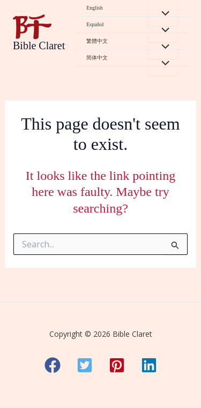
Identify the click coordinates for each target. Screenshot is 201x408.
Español (94, 24)
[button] (52, 365)
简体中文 (97, 58)
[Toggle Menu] (162, 13)
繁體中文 (97, 41)
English (94, 8)
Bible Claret (39, 45)
